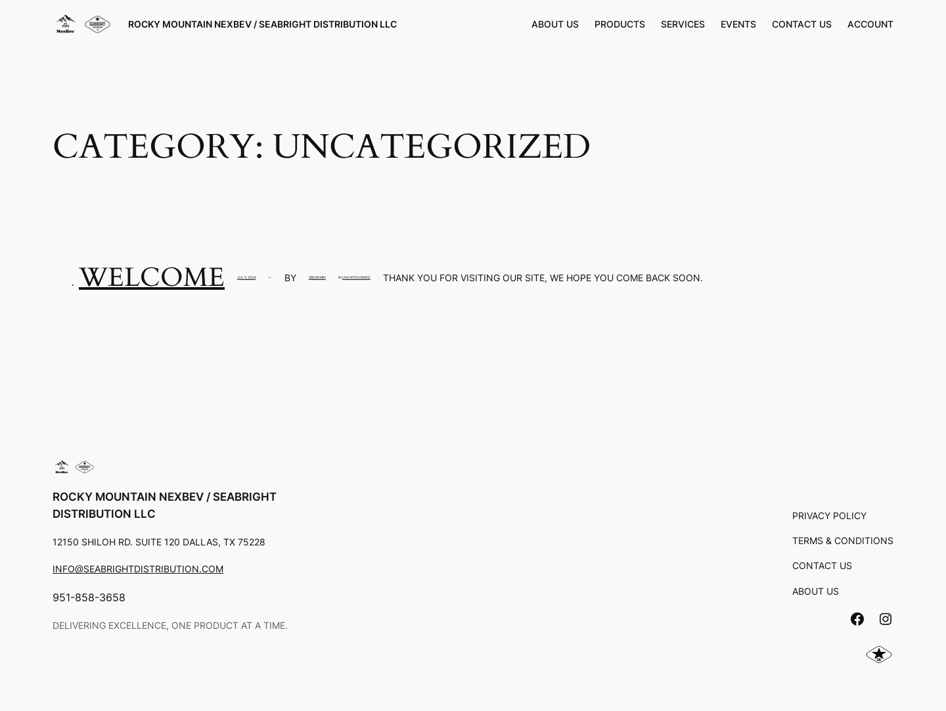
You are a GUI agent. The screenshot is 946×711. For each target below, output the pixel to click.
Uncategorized (356, 277)
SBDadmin (317, 277)
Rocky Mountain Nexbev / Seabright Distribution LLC (262, 24)
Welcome (152, 278)
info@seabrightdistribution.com (138, 568)
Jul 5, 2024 (246, 277)
